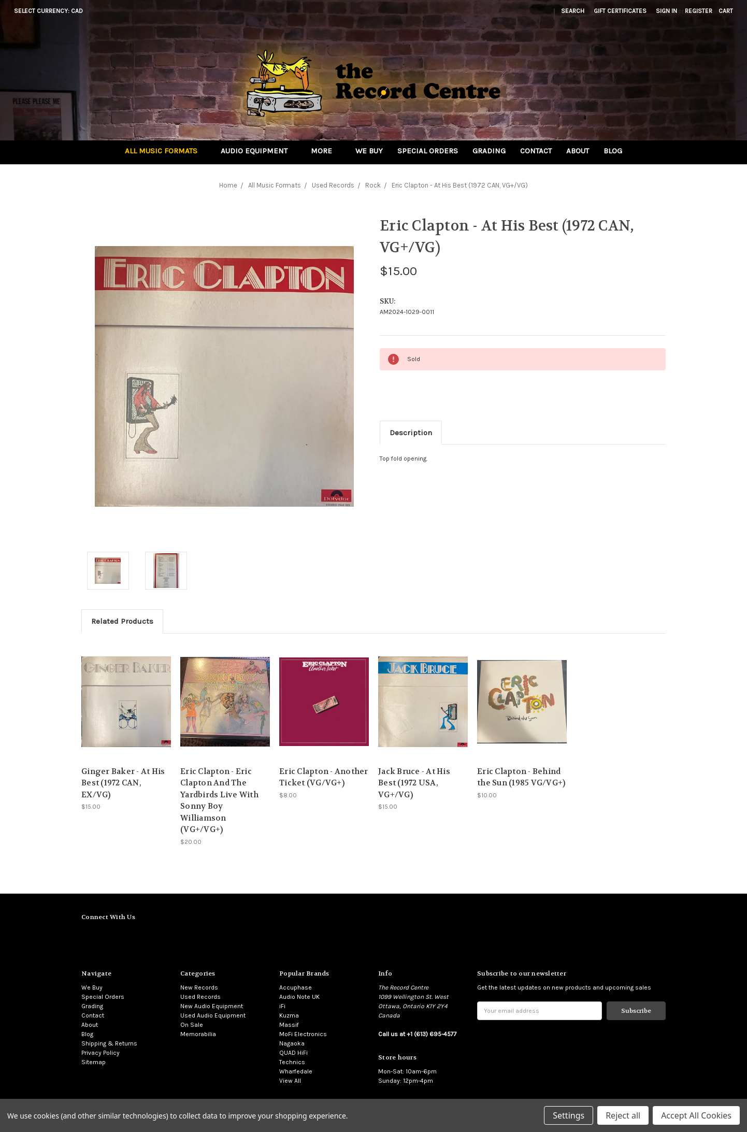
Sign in (666, 11)
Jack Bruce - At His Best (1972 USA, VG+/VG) (414, 783)
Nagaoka (292, 1043)
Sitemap (93, 1062)
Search (572, 11)
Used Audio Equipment (213, 1015)
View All (290, 1080)
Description (411, 432)
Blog (613, 150)
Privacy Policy (100, 1052)
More (326, 150)
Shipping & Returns (109, 1043)
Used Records (200, 996)
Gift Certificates (620, 11)
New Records (199, 987)
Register (698, 11)
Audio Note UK (299, 996)
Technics (292, 1062)
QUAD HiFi (293, 1052)
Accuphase (295, 987)
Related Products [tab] (122, 621)
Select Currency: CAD (52, 11)
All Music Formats (165, 150)
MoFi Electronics (303, 1034)
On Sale (191, 1024)
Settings (568, 1115)
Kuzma (289, 1015)
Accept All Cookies (696, 1115)
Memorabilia (198, 1034)
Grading (489, 150)
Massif (289, 1024)
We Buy (369, 150)
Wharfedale (295, 1071)
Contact (536, 150)
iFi (282, 1006)
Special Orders (427, 150)
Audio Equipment (258, 150)
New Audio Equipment (211, 1006)
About (577, 150)
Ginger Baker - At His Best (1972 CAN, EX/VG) (123, 783)
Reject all (623, 1115)
